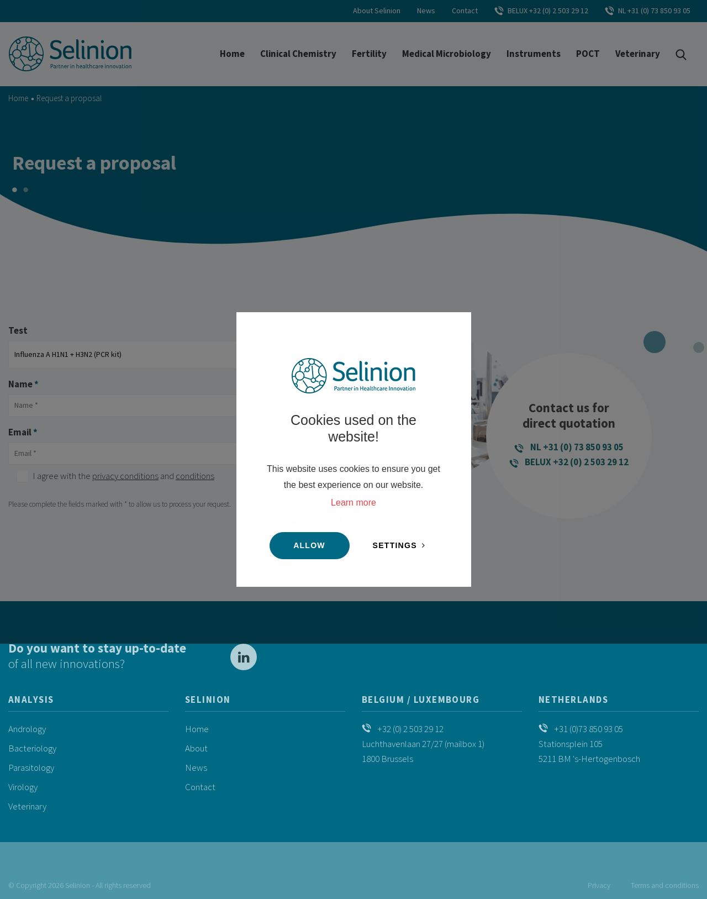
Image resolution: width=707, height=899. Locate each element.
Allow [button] (309, 545)
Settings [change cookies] (395, 545)
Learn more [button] (353, 502)
